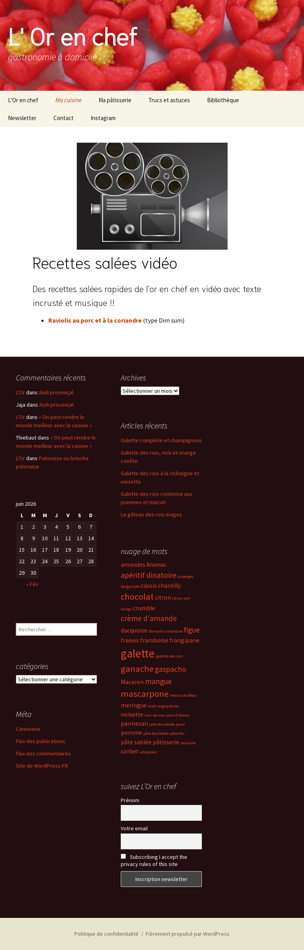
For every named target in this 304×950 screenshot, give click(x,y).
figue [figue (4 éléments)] (192, 630)
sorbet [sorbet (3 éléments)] (130, 751)
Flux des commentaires (43, 753)
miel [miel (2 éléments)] (152, 706)
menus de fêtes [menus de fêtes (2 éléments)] (183, 695)
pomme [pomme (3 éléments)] (131, 732)
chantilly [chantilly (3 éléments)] (169, 585)
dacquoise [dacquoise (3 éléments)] (134, 630)
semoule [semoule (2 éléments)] (188, 742)
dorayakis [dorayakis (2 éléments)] (157, 631)
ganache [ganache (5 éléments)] (137, 668)
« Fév (32, 584)
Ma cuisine (68, 100)
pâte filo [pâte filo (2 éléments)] (177, 733)
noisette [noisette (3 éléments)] (132, 714)
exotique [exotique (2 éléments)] (174, 631)
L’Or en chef (23, 100)
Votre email (134, 828)
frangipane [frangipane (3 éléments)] (184, 640)
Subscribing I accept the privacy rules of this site (154, 860)
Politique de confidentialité (106, 933)
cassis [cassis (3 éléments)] (149, 585)
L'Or (20, 392)
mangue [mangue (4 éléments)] (158, 681)
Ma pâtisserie (115, 100)
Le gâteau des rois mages (151, 514)
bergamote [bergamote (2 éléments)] (130, 586)
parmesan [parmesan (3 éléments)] (134, 723)
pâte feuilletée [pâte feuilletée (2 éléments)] (156, 733)
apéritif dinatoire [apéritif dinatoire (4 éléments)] (149, 575)
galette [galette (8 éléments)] (138, 653)
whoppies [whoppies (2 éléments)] (148, 752)
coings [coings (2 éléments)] (126, 609)
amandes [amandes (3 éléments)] (133, 564)
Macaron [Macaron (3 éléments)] (132, 682)
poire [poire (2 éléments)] (180, 724)
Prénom (130, 800)
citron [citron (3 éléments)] (163, 597)
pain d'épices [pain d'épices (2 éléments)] (178, 715)
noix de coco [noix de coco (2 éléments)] (154, 715)
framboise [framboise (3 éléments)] (154, 640)
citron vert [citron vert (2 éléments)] (181, 598)
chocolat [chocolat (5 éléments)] (137, 596)
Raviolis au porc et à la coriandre (95, 320)
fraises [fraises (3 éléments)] (130, 640)
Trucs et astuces (169, 100)
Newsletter (22, 118)
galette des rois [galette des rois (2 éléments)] (169, 656)
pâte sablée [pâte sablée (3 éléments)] (136, 742)
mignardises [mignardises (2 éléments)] (168, 706)
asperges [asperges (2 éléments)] (186, 576)
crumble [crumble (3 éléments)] (144, 608)
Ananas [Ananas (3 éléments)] (156, 564)
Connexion (28, 728)
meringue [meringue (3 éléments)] (134, 705)
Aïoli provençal (56, 392)
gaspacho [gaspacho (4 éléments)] (170, 669)
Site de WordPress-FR (42, 765)
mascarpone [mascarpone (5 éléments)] (145, 693)
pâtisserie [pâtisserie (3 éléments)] (166, 742)
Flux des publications (40, 741)
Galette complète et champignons (161, 440)
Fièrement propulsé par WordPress (188, 933)
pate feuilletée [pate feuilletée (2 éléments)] (162, 724)
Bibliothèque (223, 100)
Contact (63, 118)
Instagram (103, 118)
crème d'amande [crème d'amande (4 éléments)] (149, 618)
